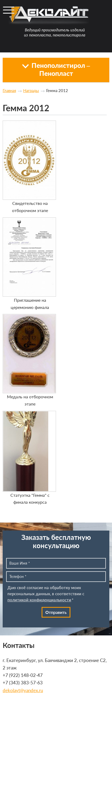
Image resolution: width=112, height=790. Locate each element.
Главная (9, 90)
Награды (31, 90)
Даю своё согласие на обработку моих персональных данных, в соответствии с (45, 593)
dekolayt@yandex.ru (23, 690)
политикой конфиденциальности (39, 599)
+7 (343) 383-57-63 (23, 682)
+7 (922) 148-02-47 (23, 675)
